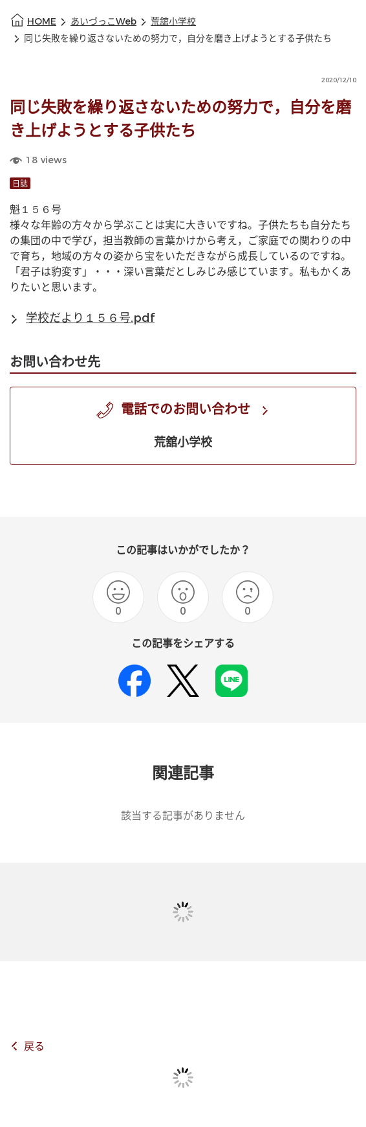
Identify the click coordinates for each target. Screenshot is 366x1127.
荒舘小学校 (173, 22)
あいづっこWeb (103, 22)
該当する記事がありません (183, 816)
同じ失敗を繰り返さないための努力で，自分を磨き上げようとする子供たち (178, 38)
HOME (41, 22)
